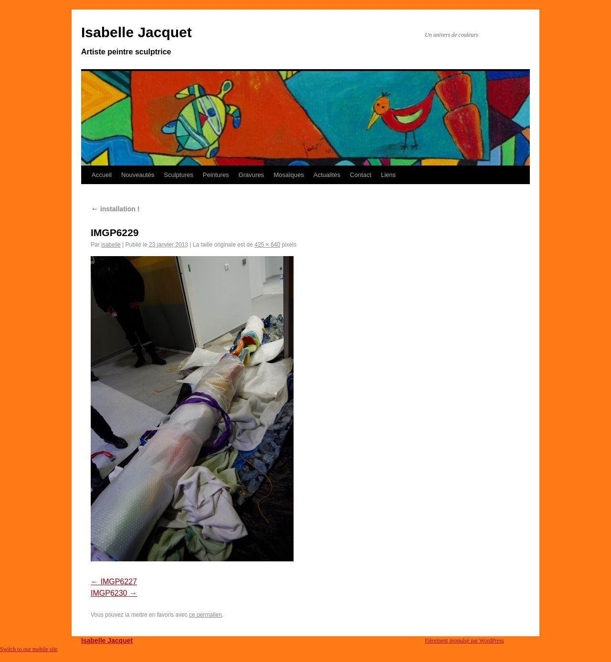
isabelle (111, 244)
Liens (388, 174)
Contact (360, 174)
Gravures (251, 174)
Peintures (216, 174)
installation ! (115, 209)
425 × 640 (267, 244)
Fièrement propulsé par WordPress (464, 640)
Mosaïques (289, 174)
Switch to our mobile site (29, 649)
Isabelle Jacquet (136, 32)
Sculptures (178, 174)
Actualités (327, 174)
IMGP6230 (109, 593)
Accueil (102, 174)
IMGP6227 (118, 582)
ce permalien (205, 614)
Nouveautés (137, 174)
